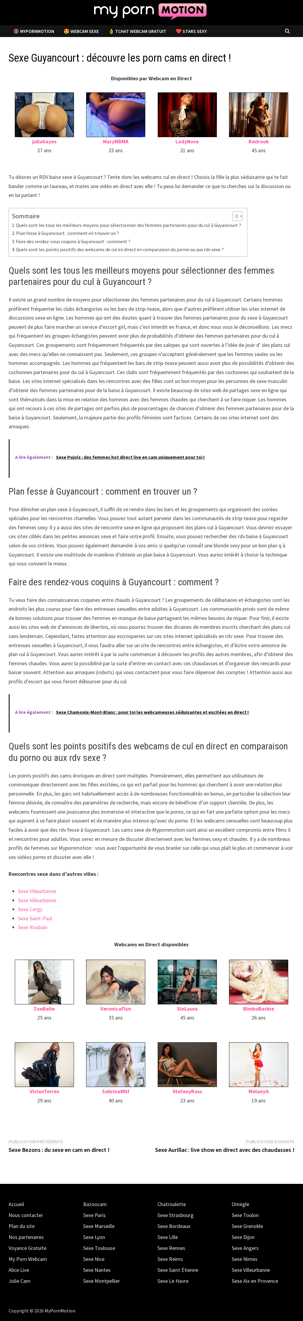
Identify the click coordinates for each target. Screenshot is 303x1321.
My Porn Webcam (28, 1259)
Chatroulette (171, 1204)
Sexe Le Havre (172, 1280)
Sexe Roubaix (32, 927)
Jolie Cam (19, 1280)
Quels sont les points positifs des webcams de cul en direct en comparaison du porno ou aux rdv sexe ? (120, 249)
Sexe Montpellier (101, 1280)
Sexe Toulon (245, 1215)
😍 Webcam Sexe (81, 31)
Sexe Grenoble (247, 1226)
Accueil (16, 1204)
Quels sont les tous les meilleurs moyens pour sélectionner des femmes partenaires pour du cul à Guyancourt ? (128, 225)
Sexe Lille (167, 1237)
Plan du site (22, 1226)
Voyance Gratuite (27, 1248)
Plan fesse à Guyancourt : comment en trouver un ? (67, 233)
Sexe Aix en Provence (255, 1280)
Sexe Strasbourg (175, 1215)
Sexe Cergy (30, 909)
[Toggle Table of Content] (234, 216)
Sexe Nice (93, 1259)
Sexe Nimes (244, 1259)
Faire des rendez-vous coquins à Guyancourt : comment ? (73, 241)
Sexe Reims (170, 1259)
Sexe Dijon (243, 1237)
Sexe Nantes (97, 1270)
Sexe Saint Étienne (177, 1270)
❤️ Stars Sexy (191, 31)
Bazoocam (95, 1204)
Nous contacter (26, 1215)
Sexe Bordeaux (173, 1226)
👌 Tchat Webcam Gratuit (137, 31)
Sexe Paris (94, 1215)
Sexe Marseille (99, 1226)
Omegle (240, 1204)
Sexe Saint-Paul (35, 918)
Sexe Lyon (94, 1237)
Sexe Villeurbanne (37, 891)
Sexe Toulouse (99, 1248)
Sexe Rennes (171, 1248)
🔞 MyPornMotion (33, 31)
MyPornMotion (60, 1311)
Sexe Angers (245, 1248)
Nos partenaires (26, 1237)
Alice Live (19, 1270)
